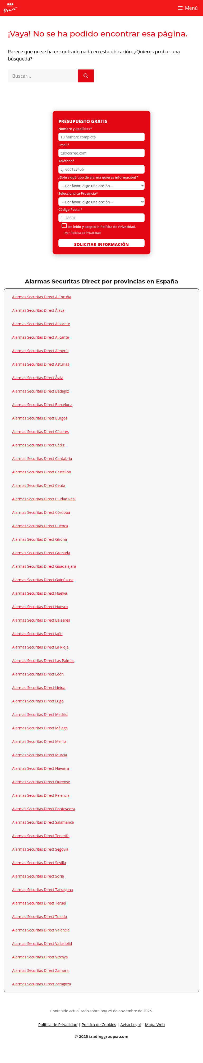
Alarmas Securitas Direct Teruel (39, 903)
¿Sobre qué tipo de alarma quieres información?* (98, 177)
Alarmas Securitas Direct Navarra (40, 768)
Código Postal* (70, 209)
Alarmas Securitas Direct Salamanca (43, 822)
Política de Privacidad (57, 1024)
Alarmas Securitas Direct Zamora (40, 970)
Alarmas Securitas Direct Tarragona (42, 889)
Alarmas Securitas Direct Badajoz (40, 391)
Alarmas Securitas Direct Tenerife (41, 835)
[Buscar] (86, 75)
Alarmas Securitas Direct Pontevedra (43, 808)
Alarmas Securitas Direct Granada (41, 552)
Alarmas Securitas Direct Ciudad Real (44, 498)
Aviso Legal (130, 1024)
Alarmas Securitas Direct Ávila (37, 377)
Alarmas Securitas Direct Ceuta (38, 485)
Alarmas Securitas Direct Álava (38, 310)
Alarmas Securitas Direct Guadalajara (44, 566)
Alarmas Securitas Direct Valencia (41, 930)
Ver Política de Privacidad (83, 233)
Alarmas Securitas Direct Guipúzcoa (42, 579)
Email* (63, 144)
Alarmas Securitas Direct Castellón (41, 471)
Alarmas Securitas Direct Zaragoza (41, 983)
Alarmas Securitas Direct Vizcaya (40, 956)
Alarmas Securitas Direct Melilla (39, 741)
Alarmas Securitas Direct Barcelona (42, 404)
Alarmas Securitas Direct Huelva (39, 593)
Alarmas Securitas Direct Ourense (41, 781)
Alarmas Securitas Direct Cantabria (42, 458)
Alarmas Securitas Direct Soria (38, 876)
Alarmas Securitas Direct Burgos (39, 418)
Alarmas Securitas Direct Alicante (40, 337)
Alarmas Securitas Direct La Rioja (40, 647)
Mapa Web (155, 1024)
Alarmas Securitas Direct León (38, 674)
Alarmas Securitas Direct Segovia (40, 849)
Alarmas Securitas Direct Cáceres (40, 431)
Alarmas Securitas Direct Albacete (41, 323)
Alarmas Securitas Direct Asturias (40, 364)
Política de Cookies (99, 1024)
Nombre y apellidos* (75, 128)
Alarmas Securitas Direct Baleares (41, 620)
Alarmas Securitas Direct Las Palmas (43, 660)
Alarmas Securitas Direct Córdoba (41, 512)
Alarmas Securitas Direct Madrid (39, 714)
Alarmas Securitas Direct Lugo (38, 700)
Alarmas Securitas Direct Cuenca (40, 525)
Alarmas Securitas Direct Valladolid (42, 943)
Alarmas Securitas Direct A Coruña (41, 296)
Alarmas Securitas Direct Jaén (37, 633)
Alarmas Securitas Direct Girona (39, 539)
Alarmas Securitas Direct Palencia (41, 795)
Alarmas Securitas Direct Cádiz (38, 444)
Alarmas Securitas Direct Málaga (40, 727)
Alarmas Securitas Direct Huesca (40, 606)
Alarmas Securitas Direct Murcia (39, 754)
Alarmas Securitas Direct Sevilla (39, 862)
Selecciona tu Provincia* (78, 193)
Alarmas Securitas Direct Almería (40, 350)
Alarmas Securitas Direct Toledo (39, 916)
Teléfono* (66, 160)
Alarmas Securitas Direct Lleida (38, 687)
